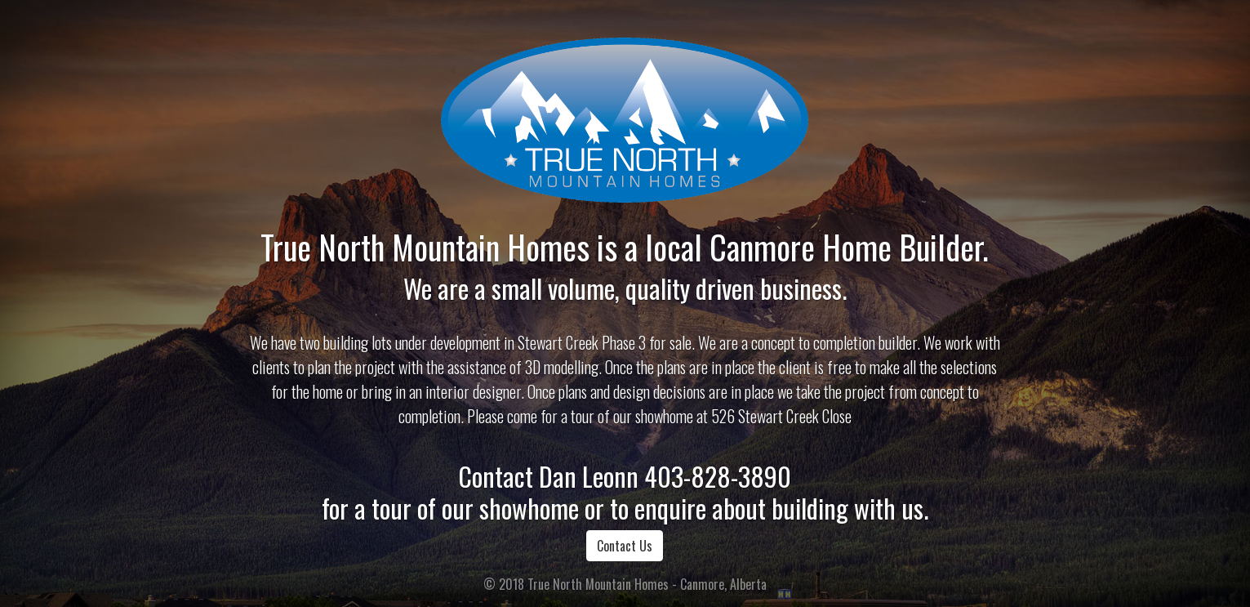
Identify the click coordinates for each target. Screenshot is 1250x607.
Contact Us (624, 546)
